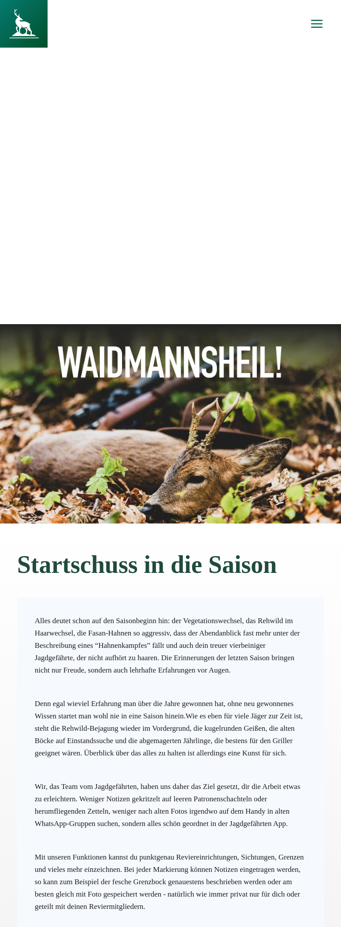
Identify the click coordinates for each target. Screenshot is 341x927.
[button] (317, 24)
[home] (24, 24)
